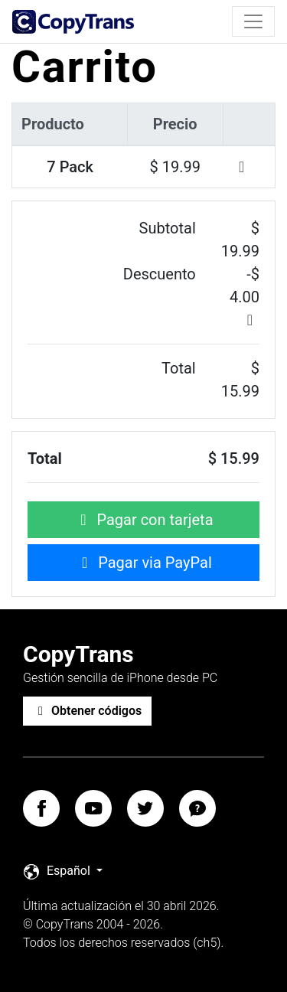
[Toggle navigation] (253, 21)
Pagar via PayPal (143, 562)
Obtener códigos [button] (87, 710)
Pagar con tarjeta (143, 520)
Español (58, 871)
